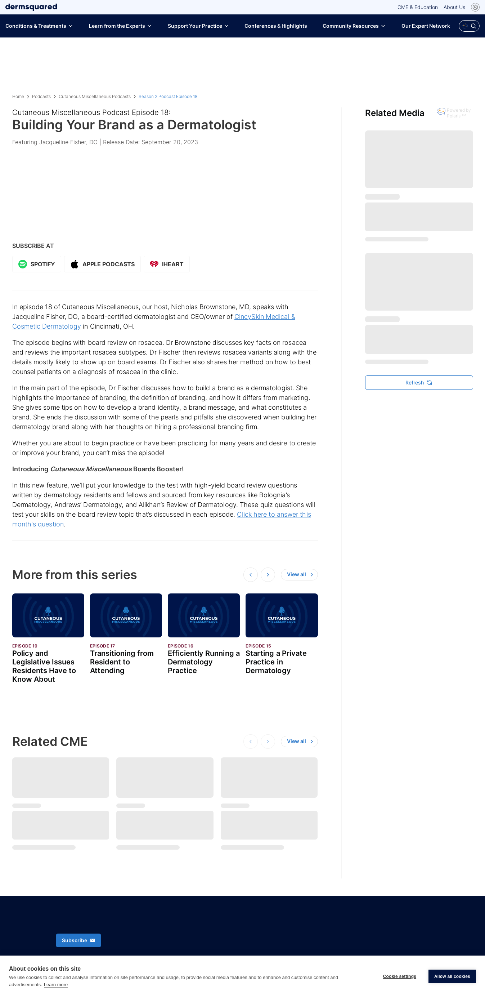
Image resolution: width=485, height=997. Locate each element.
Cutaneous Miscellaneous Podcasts (95, 96)
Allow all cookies (452, 976)
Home (18, 96)
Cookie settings (399, 976)
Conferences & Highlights (275, 26)
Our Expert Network (425, 26)
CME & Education (418, 7)
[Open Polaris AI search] (469, 26)
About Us (454, 7)
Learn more (56, 984)
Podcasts (41, 96)
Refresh (418, 382)
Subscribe (78, 940)
